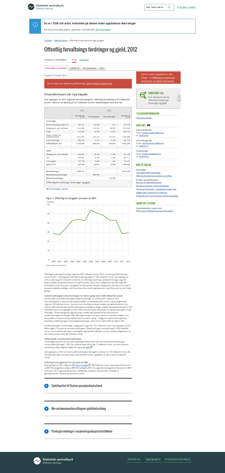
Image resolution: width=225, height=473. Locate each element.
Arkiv (102, 68)
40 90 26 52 (144, 156)
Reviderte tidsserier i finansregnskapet (152, 186)
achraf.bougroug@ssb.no (153, 143)
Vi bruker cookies (186, 7)
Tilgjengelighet (153, 459)
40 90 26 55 (144, 135)
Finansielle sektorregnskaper (148, 172)
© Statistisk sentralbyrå (177, 459)
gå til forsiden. (103, 29)
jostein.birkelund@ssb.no (153, 132)
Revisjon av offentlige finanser (149, 182)
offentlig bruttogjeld (79, 365)
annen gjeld (85, 347)
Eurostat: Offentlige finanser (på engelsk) (155, 211)
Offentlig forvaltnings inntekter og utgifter (154, 176)
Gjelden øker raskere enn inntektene (151, 192)
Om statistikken (89, 68)
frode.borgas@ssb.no (151, 154)
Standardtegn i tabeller (58, 189)
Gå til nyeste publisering (99, 83)
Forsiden (48, 40)
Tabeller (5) (74, 68)
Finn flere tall (156, 93)
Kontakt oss (134, 459)
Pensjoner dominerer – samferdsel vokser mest (156, 189)
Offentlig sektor (61, 40)
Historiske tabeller (144, 118)
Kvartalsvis (84, 59)
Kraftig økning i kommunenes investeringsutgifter (157, 196)
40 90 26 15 (144, 146)
